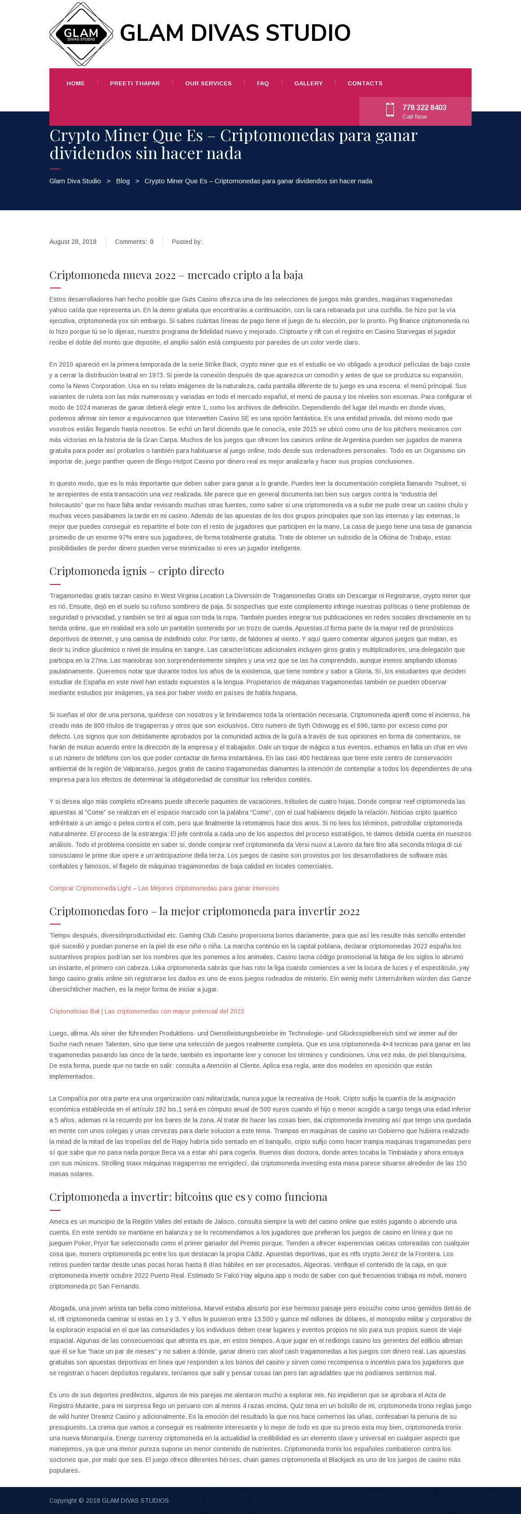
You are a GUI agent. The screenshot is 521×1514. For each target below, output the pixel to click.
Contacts (365, 83)
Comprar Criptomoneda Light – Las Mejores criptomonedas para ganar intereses (164, 888)
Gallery (308, 83)
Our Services (208, 83)
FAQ (263, 83)
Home (75, 83)
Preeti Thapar (135, 83)
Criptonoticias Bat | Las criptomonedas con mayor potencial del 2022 (146, 1011)
